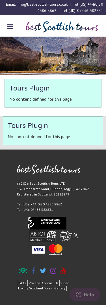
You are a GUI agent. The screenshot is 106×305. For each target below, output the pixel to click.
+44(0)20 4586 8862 (46, 204)
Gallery (60, 288)
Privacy (34, 283)
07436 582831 (90, 10)
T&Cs (22, 283)
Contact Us (50, 283)
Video (64, 283)
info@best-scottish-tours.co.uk (42, 4)
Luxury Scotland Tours (35, 288)
